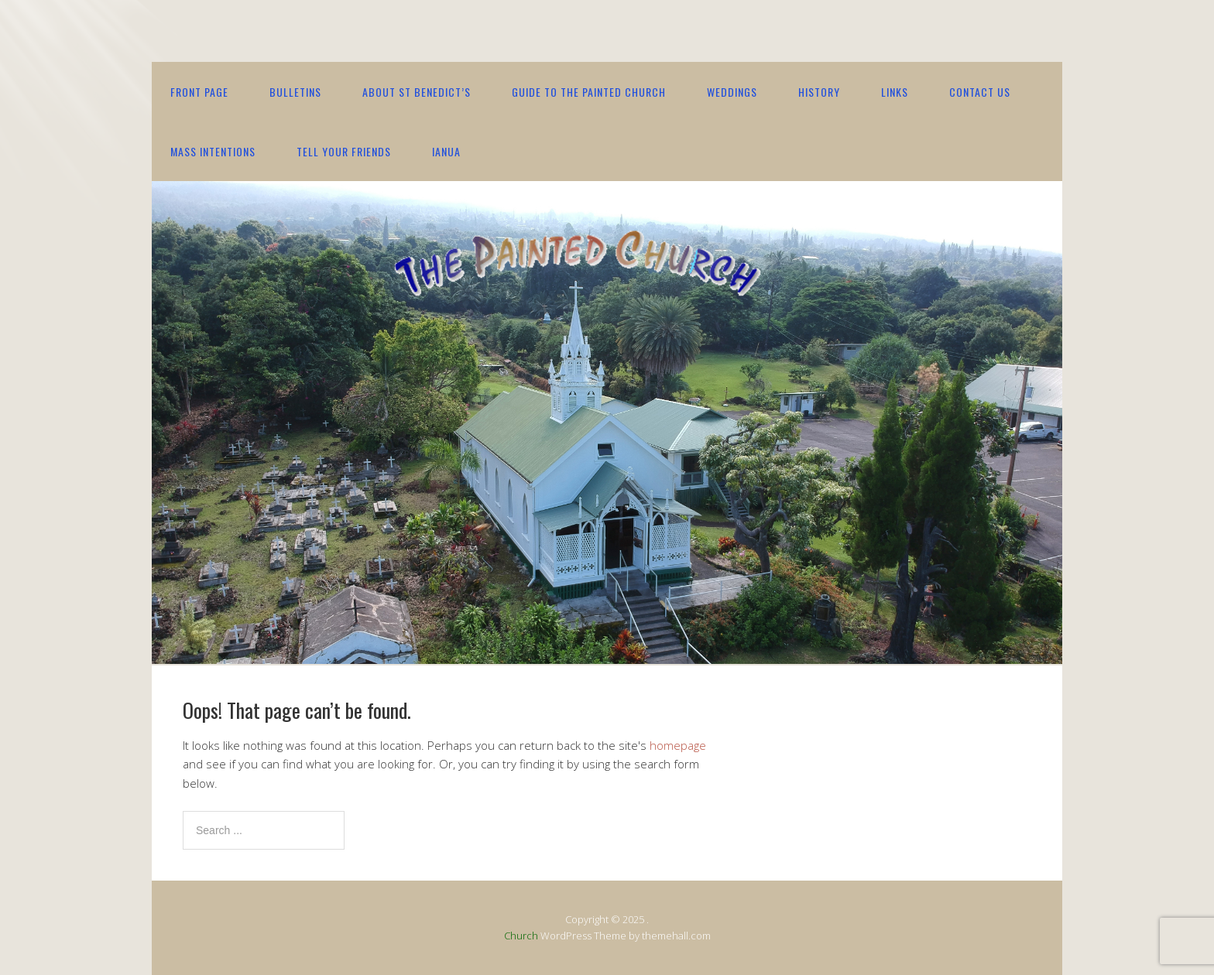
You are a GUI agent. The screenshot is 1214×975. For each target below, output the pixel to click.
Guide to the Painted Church (589, 92)
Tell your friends (344, 151)
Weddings (732, 92)
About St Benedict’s (416, 92)
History (819, 92)
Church (521, 935)
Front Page (199, 92)
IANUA (446, 151)
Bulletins (295, 92)
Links (894, 92)
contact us (979, 92)
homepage (678, 745)
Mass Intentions (212, 151)
